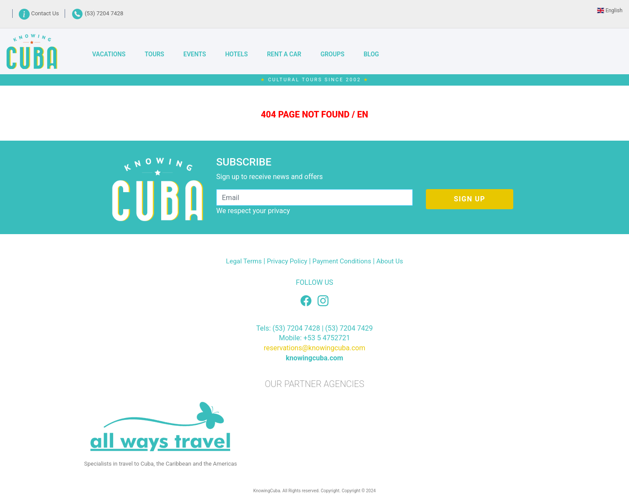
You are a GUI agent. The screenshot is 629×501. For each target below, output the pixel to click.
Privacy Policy (287, 261)
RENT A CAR (284, 54)
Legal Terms (244, 261)
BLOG (371, 54)
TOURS (154, 54)
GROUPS (333, 54)
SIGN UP (469, 199)
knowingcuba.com (314, 358)
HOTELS (236, 54)
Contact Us (39, 13)
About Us (390, 261)
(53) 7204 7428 (97, 13)
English (609, 10)
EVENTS (194, 54)
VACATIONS (108, 54)
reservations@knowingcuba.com (315, 348)
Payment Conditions (341, 261)
